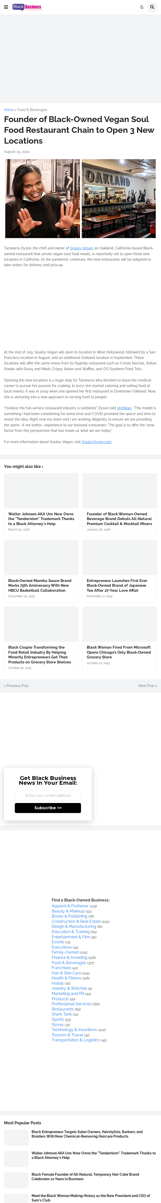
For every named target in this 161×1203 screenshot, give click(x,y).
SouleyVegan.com (97, 442)
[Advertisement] (80, 54)
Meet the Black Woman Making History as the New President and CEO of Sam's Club (91, 1198)
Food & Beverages (32, 110)
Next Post (146, 686)
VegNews (124, 408)
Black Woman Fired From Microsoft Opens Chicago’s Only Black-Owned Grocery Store (119, 652)
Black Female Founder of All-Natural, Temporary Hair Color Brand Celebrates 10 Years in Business (85, 1176)
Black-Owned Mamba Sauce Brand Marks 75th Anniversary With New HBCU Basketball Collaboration (39, 585)
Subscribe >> (48, 808)
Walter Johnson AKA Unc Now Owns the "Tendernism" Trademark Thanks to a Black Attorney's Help (41, 519)
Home (9, 110)
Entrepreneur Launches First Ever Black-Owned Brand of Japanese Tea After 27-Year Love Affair (117, 585)
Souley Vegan (81, 248)
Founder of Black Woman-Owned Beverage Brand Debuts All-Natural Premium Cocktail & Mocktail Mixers (119, 519)
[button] (6, 7)
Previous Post (18, 686)
